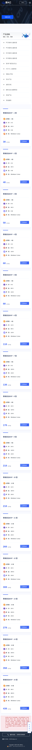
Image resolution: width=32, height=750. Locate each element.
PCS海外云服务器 (11, 42)
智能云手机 (9, 74)
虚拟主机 (8, 84)
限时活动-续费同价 (11, 90)
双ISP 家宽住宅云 (11, 63)
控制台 (22, 2)
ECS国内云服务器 (11, 58)
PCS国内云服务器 (11, 48)
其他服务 (8, 100)
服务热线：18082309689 (16, 734)
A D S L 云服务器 (11, 69)
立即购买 (24, 141)
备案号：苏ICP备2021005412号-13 (17, 746)
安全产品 (8, 79)
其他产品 (8, 95)
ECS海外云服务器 (11, 53)
